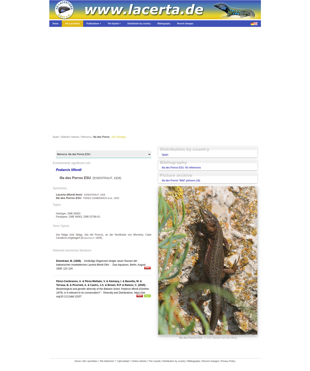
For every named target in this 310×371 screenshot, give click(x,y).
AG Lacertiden (90, 361)
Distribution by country (174, 361)
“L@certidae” (123, 361)
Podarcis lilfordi (68, 170)
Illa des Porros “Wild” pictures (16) (181, 180)
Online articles (139, 361)
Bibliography (193, 361)
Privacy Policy (228, 361)
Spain (165, 154)
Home (77, 361)
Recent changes (210, 361)
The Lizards (155, 361)
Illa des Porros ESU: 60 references (181, 167)
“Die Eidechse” (106, 361)
